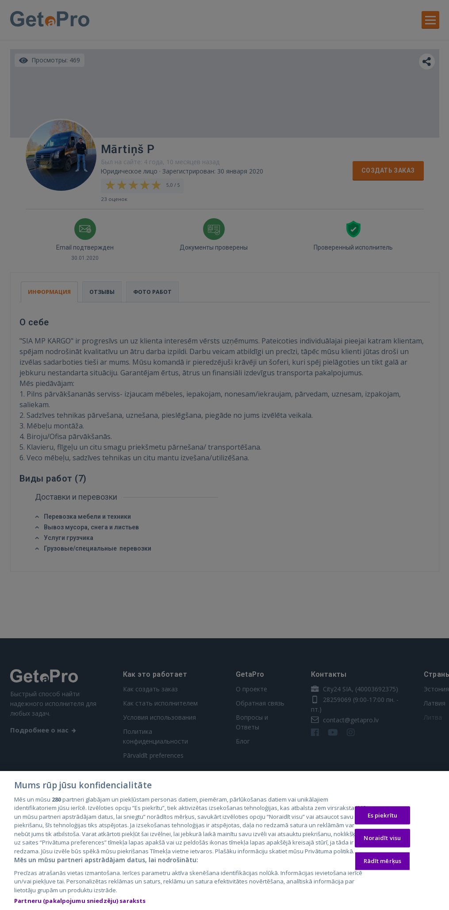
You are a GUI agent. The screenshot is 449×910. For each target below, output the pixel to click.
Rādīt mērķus (383, 862)
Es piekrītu (382, 816)
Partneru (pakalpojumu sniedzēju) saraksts (80, 902)
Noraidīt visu (382, 839)
